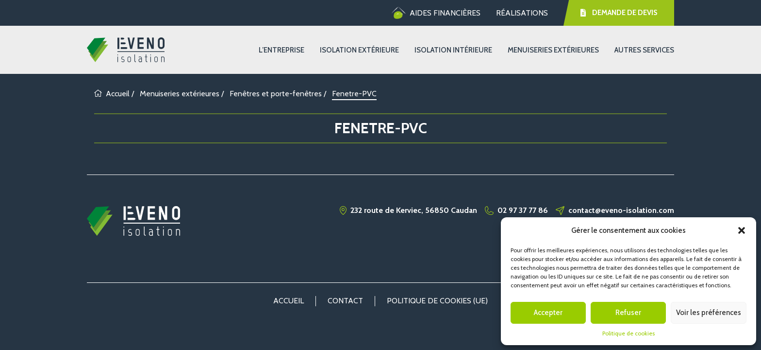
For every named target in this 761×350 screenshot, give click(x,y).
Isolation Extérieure (359, 50)
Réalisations (522, 13)
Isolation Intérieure (453, 50)
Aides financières (436, 13)
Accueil (112, 93)
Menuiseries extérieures (553, 50)
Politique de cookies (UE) (437, 300)
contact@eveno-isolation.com (621, 210)
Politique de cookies (628, 333)
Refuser (628, 312)
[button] (741, 230)
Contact (345, 300)
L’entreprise (281, 50)
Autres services (644, 50)
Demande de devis (618, 12)
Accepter (548, 312)
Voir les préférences (708, 312)
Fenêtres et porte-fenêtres (276, 93)
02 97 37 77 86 (522, 210)
